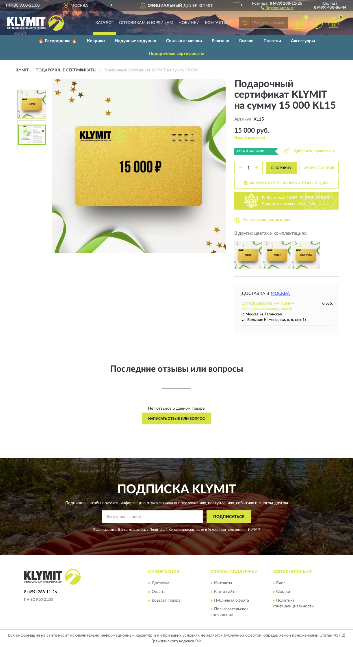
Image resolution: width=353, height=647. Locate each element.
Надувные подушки (135, 41)
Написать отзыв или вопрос (176, 418)
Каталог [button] (104, 23)
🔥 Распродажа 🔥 (57, 41)
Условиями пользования (227, 529)
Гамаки (246, 41)
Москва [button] (280, 293)
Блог (280, 583)
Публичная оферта (231, 600)
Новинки (189, 23)
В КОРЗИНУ (281, 168)
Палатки (272, 41)
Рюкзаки (220, 41)
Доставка (160, 583)
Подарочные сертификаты (176, 53)
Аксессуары (303, 41)
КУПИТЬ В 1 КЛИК (319, 168)
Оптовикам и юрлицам (146, 23)
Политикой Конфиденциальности (176, 529)
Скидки (283, 592)
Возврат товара (166, 600)
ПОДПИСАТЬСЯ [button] (229, 517)
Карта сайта (225, 592)
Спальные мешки (184, 41)
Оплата (159, 592)
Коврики (96, 41)
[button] (277, 7)
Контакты (216, 23)
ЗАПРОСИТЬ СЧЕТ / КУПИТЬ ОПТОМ (286, 183)
